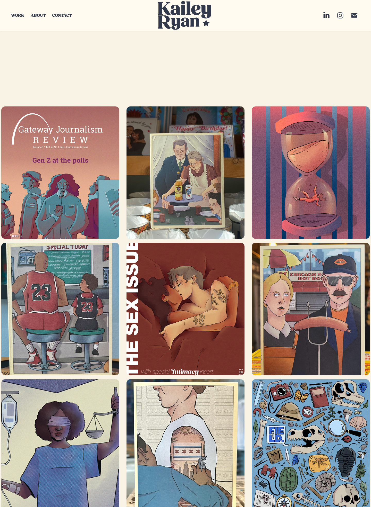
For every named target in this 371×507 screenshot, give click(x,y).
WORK (17, 15)
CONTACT (62, 15)
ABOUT (38, 15)
